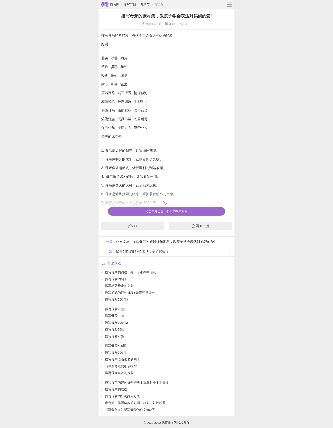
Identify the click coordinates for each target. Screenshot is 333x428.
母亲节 (145, 4)
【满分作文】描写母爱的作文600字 (130, 409)
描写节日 (129, 4)
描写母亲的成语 (116, 389)
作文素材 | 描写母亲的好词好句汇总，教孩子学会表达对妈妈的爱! (158, 241)
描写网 (114, 4)
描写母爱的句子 (116, 279)
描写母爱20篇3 (115, 309)
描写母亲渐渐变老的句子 (122, 359)
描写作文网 (169, 422)
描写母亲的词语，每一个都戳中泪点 (130, 272)
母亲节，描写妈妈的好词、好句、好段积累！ (137, 403)
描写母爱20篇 (114, 336)
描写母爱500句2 (116, 322)
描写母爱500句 (115, 352)
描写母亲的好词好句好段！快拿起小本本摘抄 (137, 382)
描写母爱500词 (115, 345)
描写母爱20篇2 (115, 316)
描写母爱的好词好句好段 (122, 396)
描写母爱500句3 (116, 299)
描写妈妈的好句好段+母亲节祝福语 (135, 251)
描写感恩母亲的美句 (119, 286)
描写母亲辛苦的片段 (119, 373)
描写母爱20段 (114, 329)
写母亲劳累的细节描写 (121, 366)
